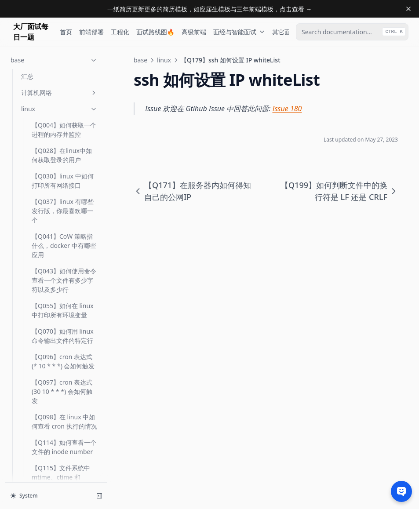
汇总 (38, 413)
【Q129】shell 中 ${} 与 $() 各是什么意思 (61, 75)
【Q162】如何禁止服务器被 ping (64, 126)
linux (164, 60)
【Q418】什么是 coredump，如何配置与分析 (62, 387)
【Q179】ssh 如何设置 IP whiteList (63, 176)
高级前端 (194, 32)
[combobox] (352, 31)
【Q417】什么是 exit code (61, 357)
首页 (66, 32)
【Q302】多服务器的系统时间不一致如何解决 (64, 297)
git (59, 429)
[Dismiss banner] (408, 9)
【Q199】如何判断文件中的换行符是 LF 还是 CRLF (64, 206)
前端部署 (91, 32)
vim (59, 445)
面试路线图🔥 (155, 32)
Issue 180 (287, 108)
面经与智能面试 (239, 32)
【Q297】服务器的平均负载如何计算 (64, 271)
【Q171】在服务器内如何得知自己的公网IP (64, 151)
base (140, 60)
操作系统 (59, 478)
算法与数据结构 (59, 462)
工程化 (120, 32)
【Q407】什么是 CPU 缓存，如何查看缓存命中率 (62, 327)
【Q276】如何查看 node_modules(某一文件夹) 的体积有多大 (63, 241)
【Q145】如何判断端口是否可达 (64, 100)
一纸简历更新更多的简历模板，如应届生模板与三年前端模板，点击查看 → (209, 9)
